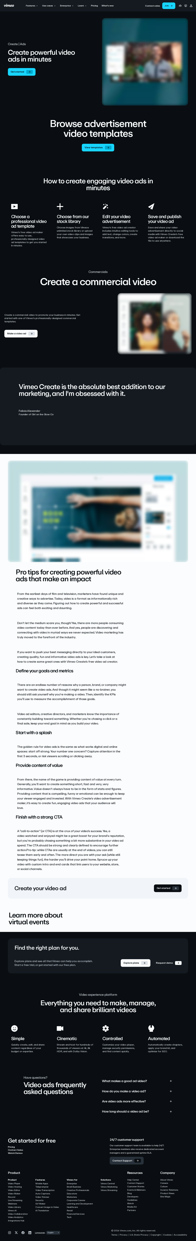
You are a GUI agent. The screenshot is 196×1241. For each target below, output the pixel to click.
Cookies (167, 1235)
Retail (70, 1210)
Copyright (155, 1235)
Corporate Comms (76, 1200)
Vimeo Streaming (109, 1190)
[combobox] (53, 1232)
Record (11, 1197)
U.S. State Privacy (139, 1235)
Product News (167, 1193)
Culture (164, 1186)
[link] (152, 5)
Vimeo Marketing (109, 1186)
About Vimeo (166, 1180)
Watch (130, 1203)
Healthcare (72, 1207)
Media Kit (132, 1207)
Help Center (133, 1180)
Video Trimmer (42, 1197)
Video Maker (14, 1193)
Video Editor (14, 1190)
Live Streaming (15, 1200)
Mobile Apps (41, 1183)
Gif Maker (40, 1203)
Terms (114, 1235)
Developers (132, 1196)
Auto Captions (42, 1193)
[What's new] (107, 5)
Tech (69, 1217)
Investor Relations (169, 1190)
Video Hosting (15, 1186)
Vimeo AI (12, 1210)
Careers (164, 1183)
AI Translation (42, 1210)
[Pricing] (94, 5)
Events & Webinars (136, 1190)
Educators (72, 1193)
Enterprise (72, 1183)
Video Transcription (44, 1190)
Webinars (12, 1203)
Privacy (123, 1235)
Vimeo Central (108, 1183)
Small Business (74, 1186)
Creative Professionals (78, 1190)
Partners (131, 1210)
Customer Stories (135, 1186)
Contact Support (135, 1183)
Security (39, 1200)
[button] (32, 5)
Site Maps (165, 1196)
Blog (129, 1193)
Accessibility (180, 1235)
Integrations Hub (16, 1220)
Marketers (72, 1197)
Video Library (14, 1207)
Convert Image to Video (47, 1207)
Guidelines (132, 1200)
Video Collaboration (18, 1214)
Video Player (14, 1183)
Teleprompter (41, 1186)
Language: (40, 1232)
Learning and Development (80, 1203)
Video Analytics (15, 1217)
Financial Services (75, 1214)
